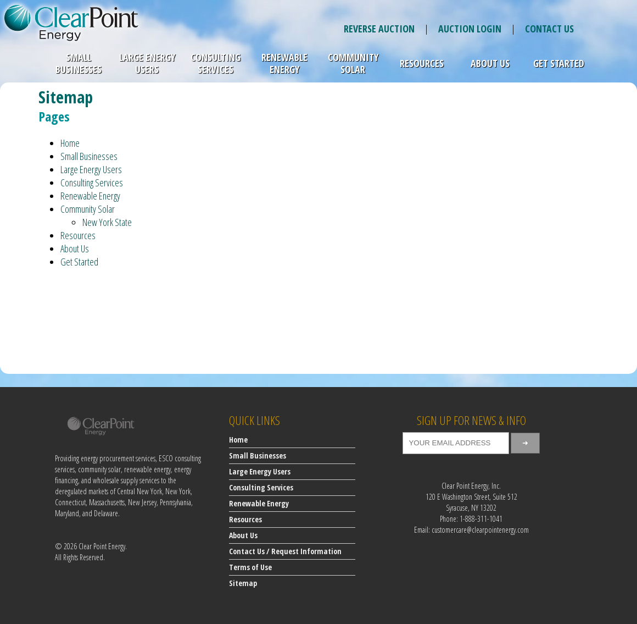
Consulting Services (216, 63)
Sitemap (243, 583)
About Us (490, 63)
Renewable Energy (284, 63)
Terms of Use (250, 567)
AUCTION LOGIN (469, 29)
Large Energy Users (147, 63)
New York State (107, 222)
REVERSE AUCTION (379, 29)
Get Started (558, 63)
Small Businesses (78, 63)
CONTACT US (549, 29)
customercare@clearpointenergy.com (480, 529)
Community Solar (353, 63)
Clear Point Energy (102, 546)
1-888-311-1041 (481, 518)
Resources (422, 63)
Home (70, 143)
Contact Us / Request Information (285, 551)
